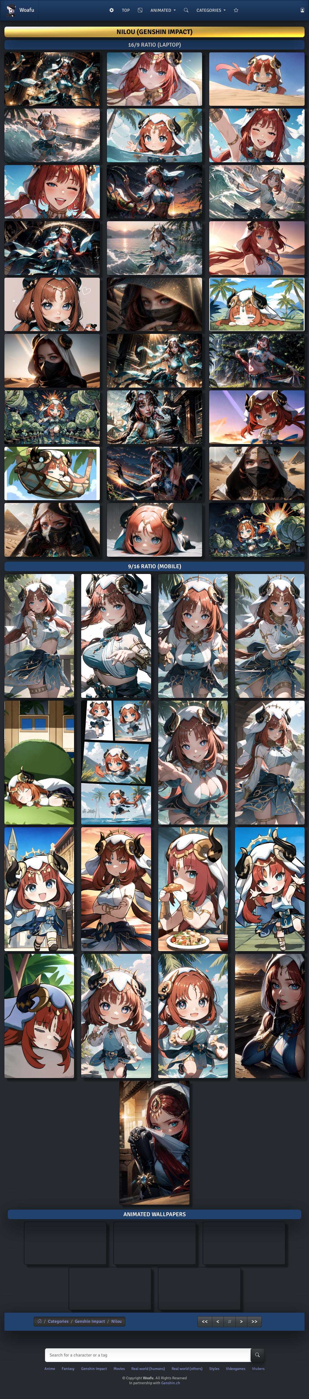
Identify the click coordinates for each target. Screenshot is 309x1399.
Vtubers (258, 1368)
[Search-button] (257, 1355)
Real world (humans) (148, 1368)
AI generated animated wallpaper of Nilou (65, 1242)
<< (205, 1321)
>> (254, 1321)
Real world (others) (187, 1368)
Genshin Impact (90, 1321)
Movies (119, 1368)
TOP (126, 10)
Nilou (116, 1321)
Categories (58, 1321)
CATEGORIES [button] (209, 10)
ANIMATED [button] (161, 10)
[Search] (153, 1355)
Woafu (19, 10)
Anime (49, 1368)
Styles (214, 1368)
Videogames (235, 1368)
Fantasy (68, 1368)
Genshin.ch (170, 1383)
